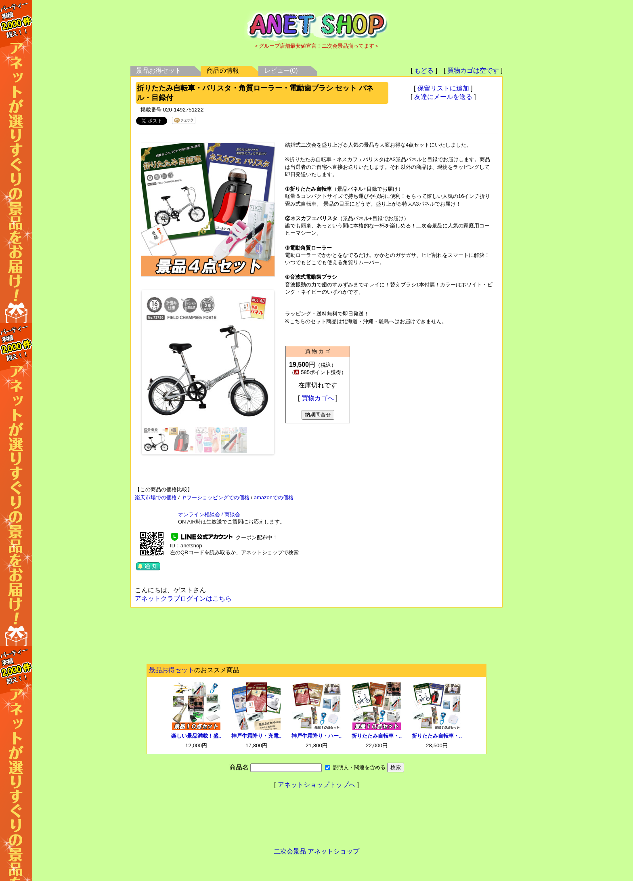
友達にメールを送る (443, 96)
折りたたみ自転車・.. (377, 736)
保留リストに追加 (443, 88)
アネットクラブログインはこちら (183, 598)
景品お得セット (158, 70)
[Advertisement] (316, 638)
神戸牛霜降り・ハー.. (316, 736)
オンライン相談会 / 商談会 (209, 514)
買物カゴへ (318, 398)
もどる (424, 70)
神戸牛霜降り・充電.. (256, 736)
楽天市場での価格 (156, 497)
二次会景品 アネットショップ (316, 851)
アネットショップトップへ (316, 784)
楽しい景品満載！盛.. (196, 736)
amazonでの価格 (273, 497)
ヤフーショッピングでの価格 (215, 497)
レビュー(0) (281, 70)
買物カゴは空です (473, 70)
